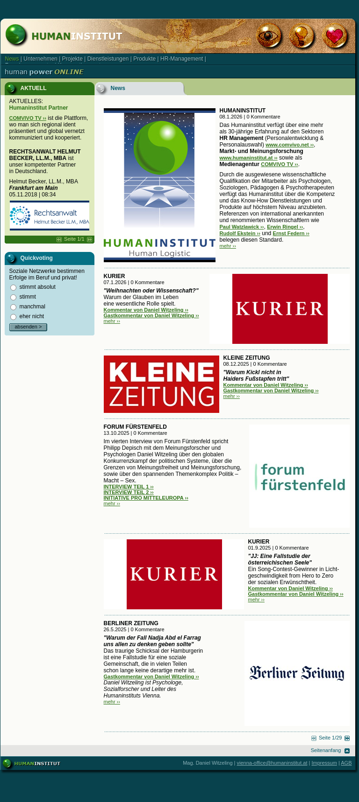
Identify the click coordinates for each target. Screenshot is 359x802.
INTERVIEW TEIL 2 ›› (129, 492)
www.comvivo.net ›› (290, 144)
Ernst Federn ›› (291, 233)
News (12, 59)
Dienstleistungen (108, 59)
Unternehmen (40, 59)
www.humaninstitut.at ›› (249, 157)
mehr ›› (228, 246)
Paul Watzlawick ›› (242, 227)
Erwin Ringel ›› (285, 227)
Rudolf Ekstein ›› (240, 233)
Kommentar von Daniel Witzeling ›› (146, 310)
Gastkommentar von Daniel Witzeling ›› (151, 315)
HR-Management (181, 59)
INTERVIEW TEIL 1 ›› (129, 486)
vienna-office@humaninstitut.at (272, 763)
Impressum (324, 763)
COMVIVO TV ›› (27, 118)
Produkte (144, 59)
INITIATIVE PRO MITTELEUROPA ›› (146, 498)
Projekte (72, 59)
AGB (346, 763)
